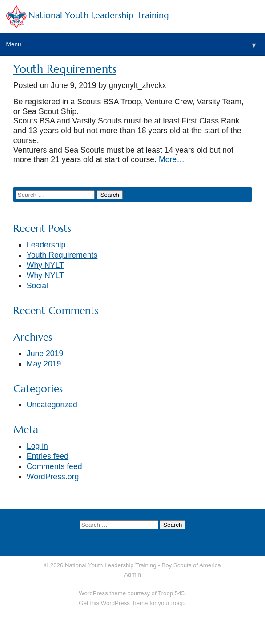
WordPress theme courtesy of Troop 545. (132, 593)
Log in (37, 446)
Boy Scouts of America (191, 565)
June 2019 (45, 353)
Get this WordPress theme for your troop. (132, 603)
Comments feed (54, 466)
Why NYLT (45, 265)
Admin (132, 574)
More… (172, 159)
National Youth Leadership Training (98, 15)
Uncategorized (52, 404)
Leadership (46, 244)
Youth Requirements (64, 69)
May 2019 (44, 363)
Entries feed (47, 456)
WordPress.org (53, 476)
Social (37, 285)
